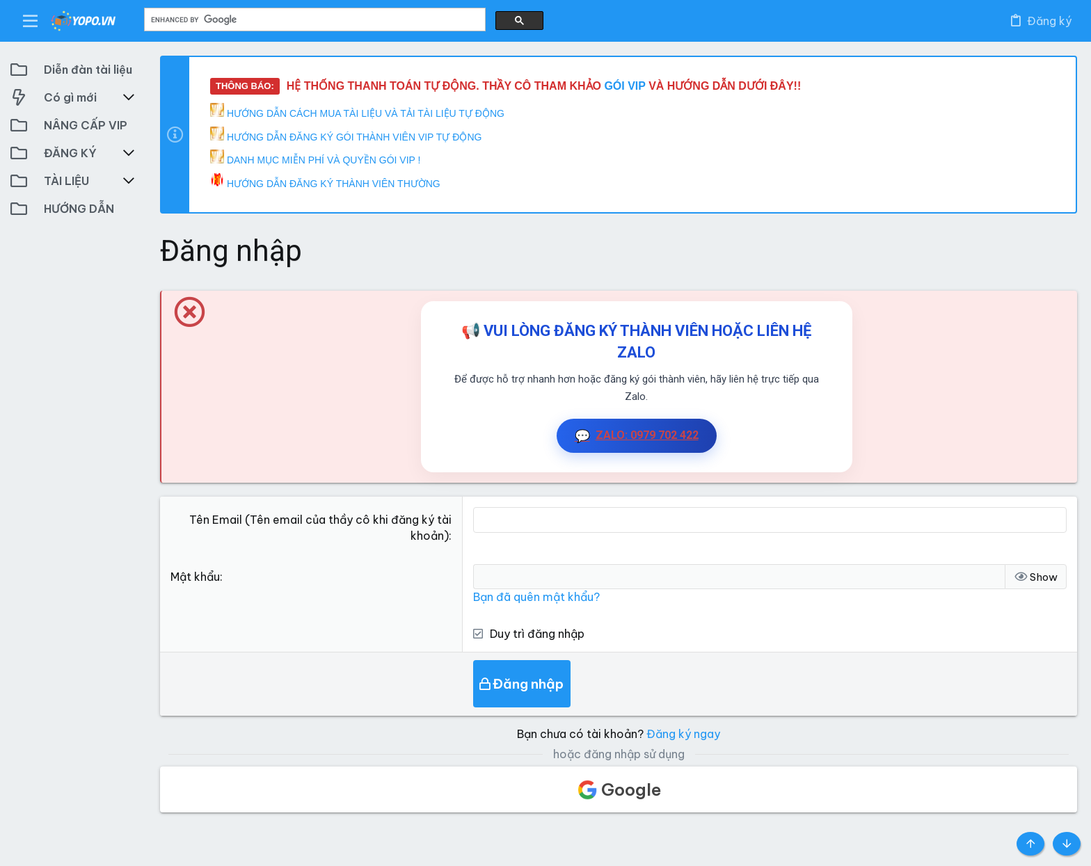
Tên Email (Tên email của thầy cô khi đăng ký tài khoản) (320, 527)
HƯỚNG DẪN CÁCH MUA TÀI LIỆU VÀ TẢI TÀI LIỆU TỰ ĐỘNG (357, 111)
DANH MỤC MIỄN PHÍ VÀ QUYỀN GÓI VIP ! (315, 158)
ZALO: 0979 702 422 (637, 435)
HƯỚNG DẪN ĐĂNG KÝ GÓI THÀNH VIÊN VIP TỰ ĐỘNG (345, 135)
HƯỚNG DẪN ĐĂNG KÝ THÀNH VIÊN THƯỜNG (325, 181)
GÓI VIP (626, 86)
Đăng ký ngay (683, 734)
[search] (313, 19)
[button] (30, 20)
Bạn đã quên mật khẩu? (536, 597)
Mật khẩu (195, 577)
